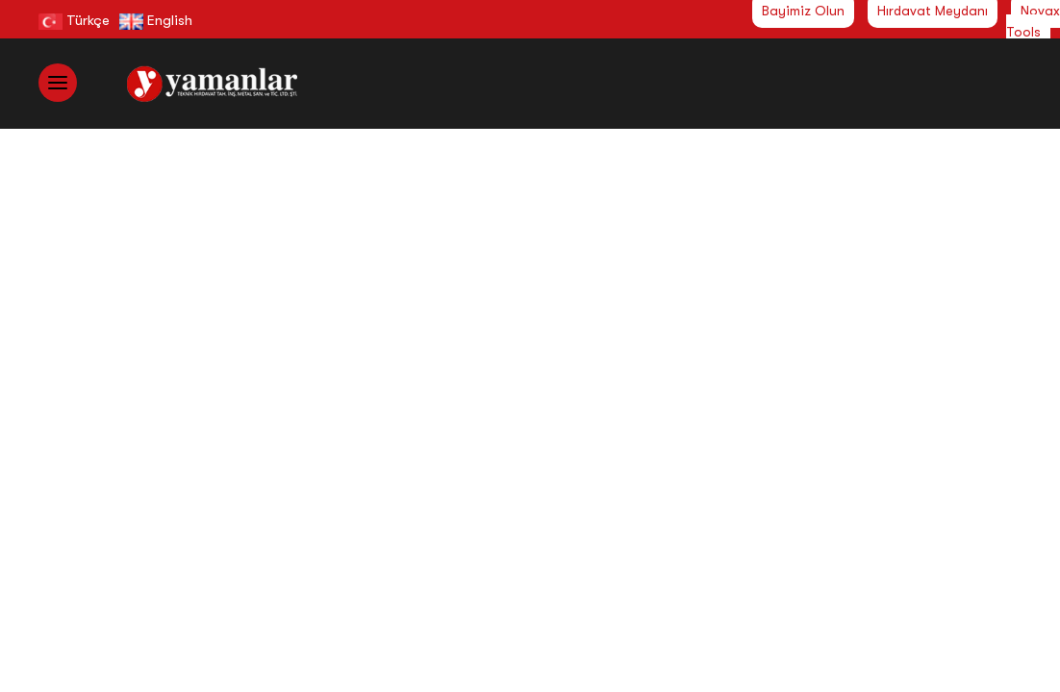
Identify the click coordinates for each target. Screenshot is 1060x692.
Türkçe (74, 20)
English (155, 20)
